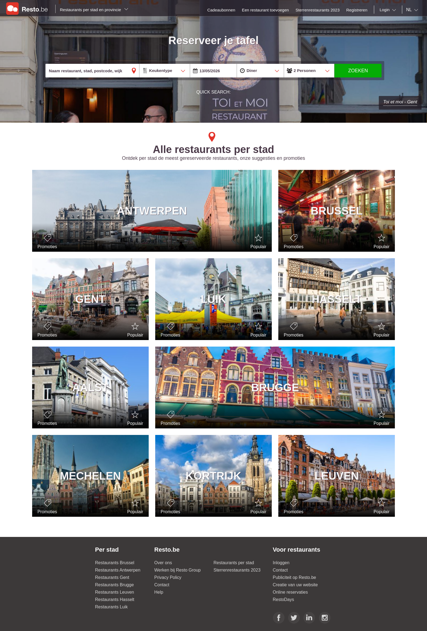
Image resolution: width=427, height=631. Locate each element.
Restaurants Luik (111, 607)
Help (158, 592)
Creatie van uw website (295, 584)
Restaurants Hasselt (114, 599)
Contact (161, 584)
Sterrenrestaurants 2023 (237, 570)
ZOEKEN (358, 70)
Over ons (163, 562)
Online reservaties (290, 592)
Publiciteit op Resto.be (294, 577)
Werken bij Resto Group (177, 570)
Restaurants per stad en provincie (94, 9)
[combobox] (389, 10)
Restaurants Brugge (114, 584)
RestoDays (283, 599)
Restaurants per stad (233, 562)
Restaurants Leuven (114, 592)
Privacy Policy (168, 577)
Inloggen (281, 562)
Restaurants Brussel (114, 562)
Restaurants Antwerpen (117, 570)
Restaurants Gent (112, 577)
